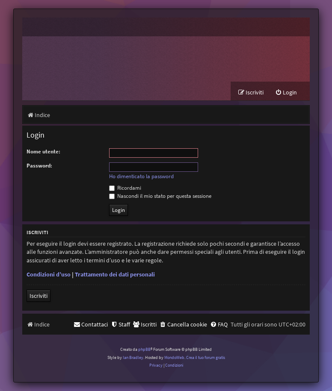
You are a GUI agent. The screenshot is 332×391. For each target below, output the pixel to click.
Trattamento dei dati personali (115, 274)
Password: (39, 165)
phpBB (144, 349)
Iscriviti (38, 296)
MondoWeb (174, 357)
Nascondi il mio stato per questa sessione (160, 196)
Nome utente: (43, 151)
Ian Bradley (133, 357)
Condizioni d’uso (49, 274)
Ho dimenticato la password (141, 176)
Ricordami (125, 187)
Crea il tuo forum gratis (205, 357)
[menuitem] (286, 92)
